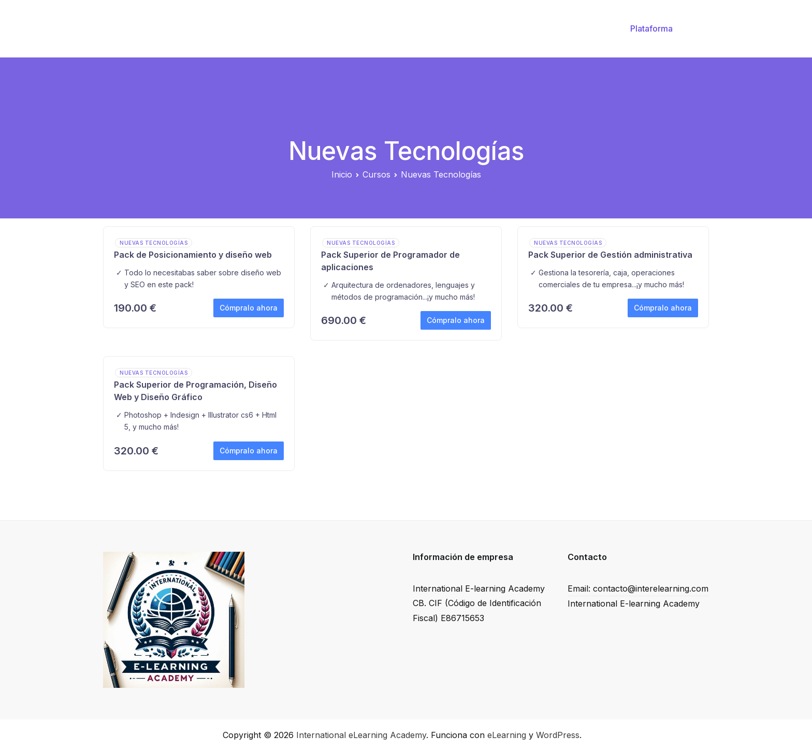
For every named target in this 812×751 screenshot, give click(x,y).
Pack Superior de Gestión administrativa (610, 254)
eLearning (506, 735)
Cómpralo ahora (249, 307)
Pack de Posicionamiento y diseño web (193, 254)
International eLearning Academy (361, 735)
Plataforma (651, 28)
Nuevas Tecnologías (153, 243)
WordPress (557, 735)
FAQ (593, 28)
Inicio (383, 28)
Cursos (502, 28)
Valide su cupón (441, 28)
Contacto (550, 28)
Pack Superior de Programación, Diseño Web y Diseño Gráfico (195, 390)
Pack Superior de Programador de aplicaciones (390, 260)
